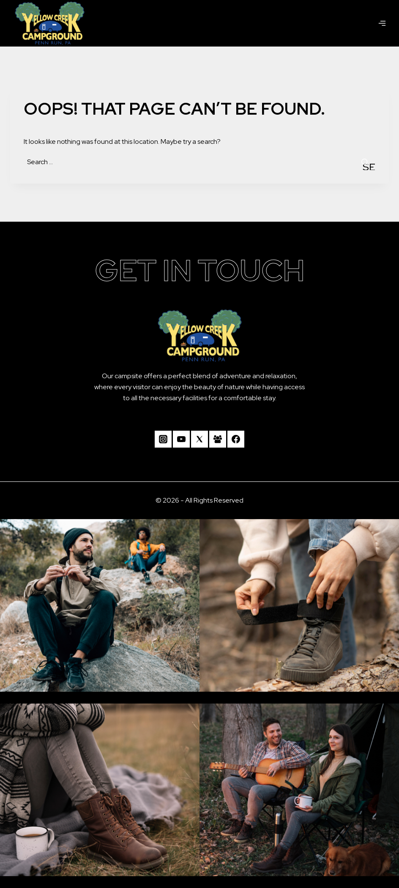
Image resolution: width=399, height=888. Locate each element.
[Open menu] (382, 23)
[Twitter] (199, 439)
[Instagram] (163, 439)
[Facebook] (235, 439)
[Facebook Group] (217, 439)
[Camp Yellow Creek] (50, 23)
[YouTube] (181, 439)
